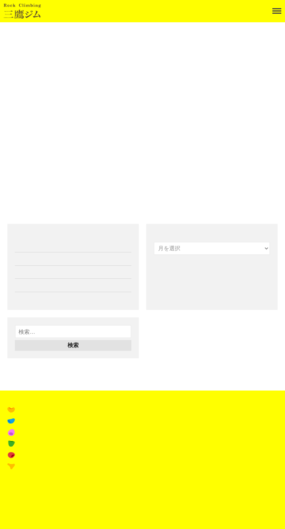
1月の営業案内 (33, 246)
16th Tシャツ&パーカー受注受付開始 (60, 285)
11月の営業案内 (34, 272)
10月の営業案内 (34, 298)
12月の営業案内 (34, 259)
